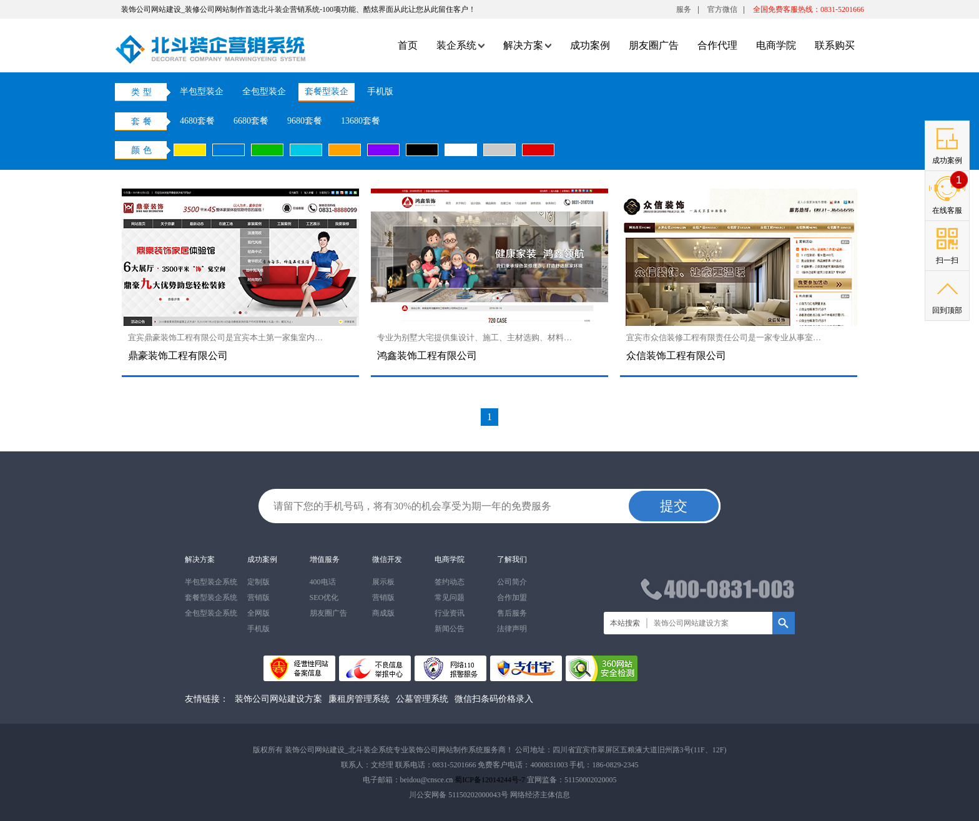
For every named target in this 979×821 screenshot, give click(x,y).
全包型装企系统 (211, 613)
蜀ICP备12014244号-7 (490, 779)
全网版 (258, 613)
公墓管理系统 (422, 699)
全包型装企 (264, 91)
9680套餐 (304, 120)
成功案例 (590, 45)
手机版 (380, 91)
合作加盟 (512, 597)
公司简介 (512, 582)
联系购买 (835, 45)
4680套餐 (197, 120)
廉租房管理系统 (359, 699)
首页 (408, 45)
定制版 (258, 582)
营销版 (258, 597)
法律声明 (512, 628)
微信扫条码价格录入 (494, 699)
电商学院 (776, 45)
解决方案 (527, 45)
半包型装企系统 (211, 582)
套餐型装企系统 (211, 597)
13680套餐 (360, 120)
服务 (683, 9)
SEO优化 (324, 597)
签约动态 (450, 582)
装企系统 (460, 45)
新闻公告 (450, 628)
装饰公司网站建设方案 (278, 699)
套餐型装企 (326, 91)
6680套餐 (251, 120)
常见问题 (450, 597)
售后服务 (512, 613)
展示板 (383, 582)
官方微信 (722, 12)
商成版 (383, 613)
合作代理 (717, 45)
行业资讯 (450, 613)
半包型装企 (202, 91)
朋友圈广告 (654, 45)
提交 (673, 506)
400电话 (323, 582)
